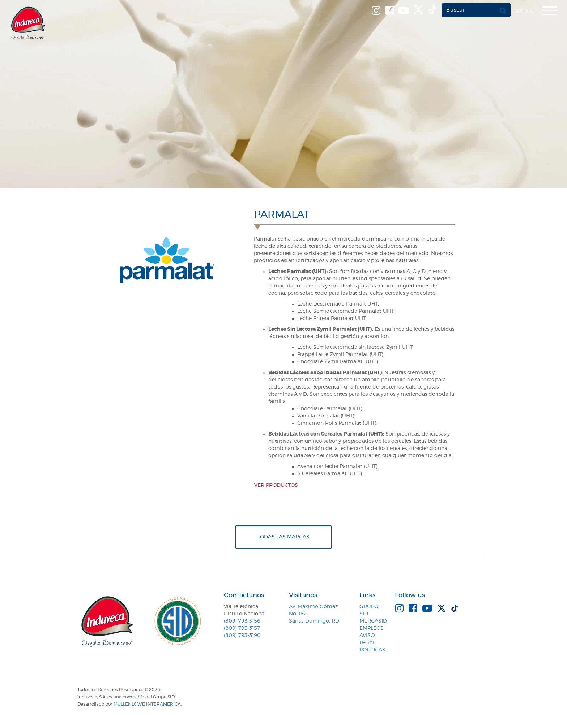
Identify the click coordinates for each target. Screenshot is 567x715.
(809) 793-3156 (242, 621)
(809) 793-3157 (242, 628)
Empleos (371, 628)
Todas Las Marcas (283, 537)
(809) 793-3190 (242, 635)
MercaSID (373, 621)
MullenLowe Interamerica (147, 704)
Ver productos (276, 485)
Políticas (372, 650)
